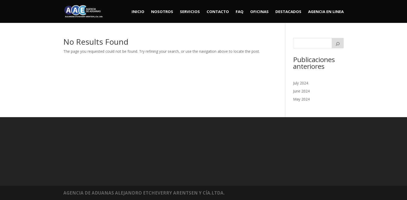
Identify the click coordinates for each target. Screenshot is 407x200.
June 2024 (301, 91)
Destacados (288, 12)
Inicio (138, 12)
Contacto (218, 12)
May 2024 (301, 99)
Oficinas (259, 12)
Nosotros (162, 12)
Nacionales (99, 148)
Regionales (99, 152)
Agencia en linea (326, 12)
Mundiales (98, 144)
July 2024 (300, 83)
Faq (239, 12)
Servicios (190, 12)
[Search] (338, 43)
